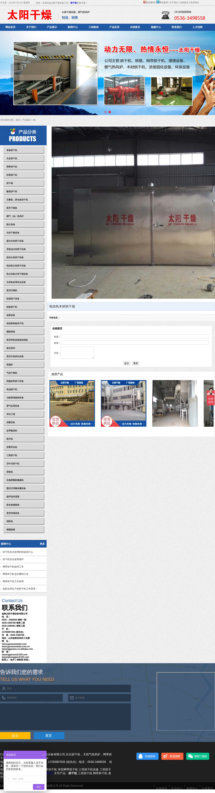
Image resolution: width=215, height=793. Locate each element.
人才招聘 (197, 27)
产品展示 (52, 27)
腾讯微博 (162, 2)
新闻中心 (73, 27)
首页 (18, 120)
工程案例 (94, 27)
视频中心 (156, 27)
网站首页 (10, 27)
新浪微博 (149, 2)
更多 (42, 543)
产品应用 (114, 27)
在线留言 (184, 2)
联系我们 (194, 2)
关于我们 (174, 2)
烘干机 (73, 3)
